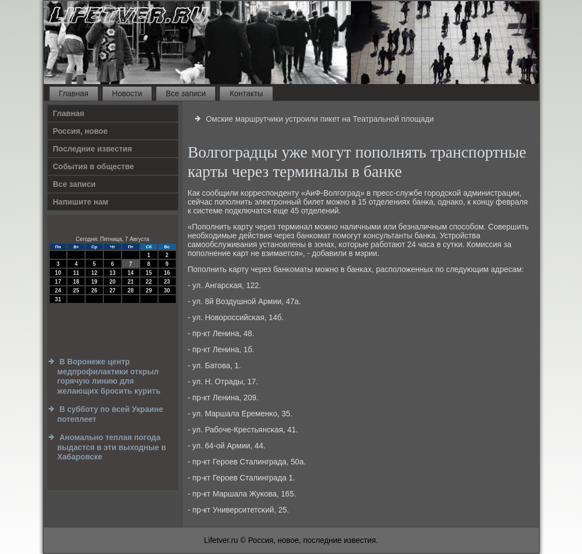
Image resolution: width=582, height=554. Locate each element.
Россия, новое (80, 131)
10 (58, 273)
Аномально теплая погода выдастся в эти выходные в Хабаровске (111, 447)
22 (149, 282)
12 (94, 273)
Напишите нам (80, 201)
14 (131, 273)
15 (149, 273)
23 (167, 282)
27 (112, 291)
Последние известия (92, 148)
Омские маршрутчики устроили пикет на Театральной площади (320, 118)
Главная (73, 93)
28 (131, 291)
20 (112, 282)
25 (76, 291)
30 (167, 291)
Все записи (186, 93)
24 (58, 291)
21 (131, 282)
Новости (127, 93)
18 (76, 282)
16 (167, 273)
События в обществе (93, 166)
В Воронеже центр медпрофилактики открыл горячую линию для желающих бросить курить (109, 376)
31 (58, 299)
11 (76, 273)
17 (58, 282)
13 (112, 273)
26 (94, 291)
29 (149, 291)
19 (94, 282)
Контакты (246, 93)
